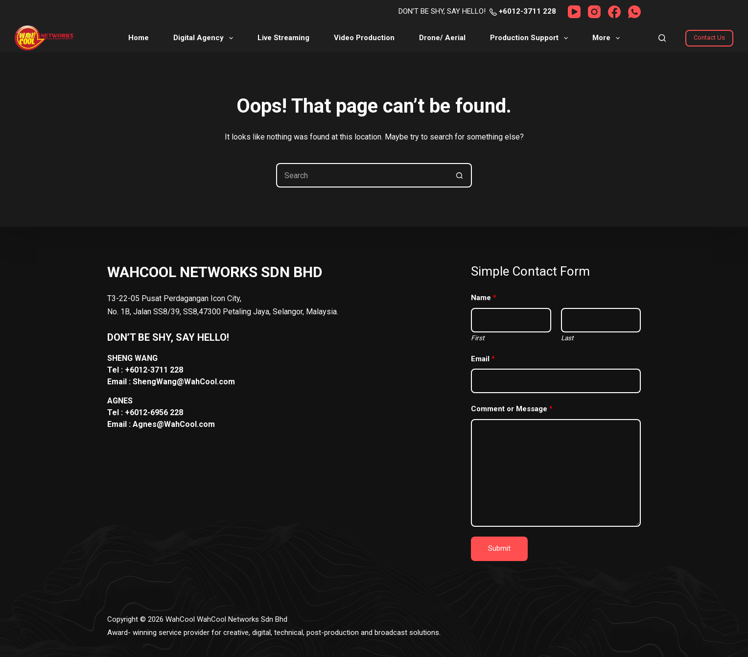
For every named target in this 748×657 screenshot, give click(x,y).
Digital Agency (205, 38)
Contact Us (709, 37)
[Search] (662, 38)
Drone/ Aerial (442, 37)
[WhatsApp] (634, 11)
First (477, 338)
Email (483, 358)
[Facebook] (614, 11)
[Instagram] (594, 11)
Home (138, 37)
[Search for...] (361, 175)
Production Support (531, 38)
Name (483, 297)
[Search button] (459, 175)
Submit (499, 548)
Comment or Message (512, 408)
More (608, 38)
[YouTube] (574, 11)
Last (567, 338)
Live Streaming (283, 37)
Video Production (364, 37)
